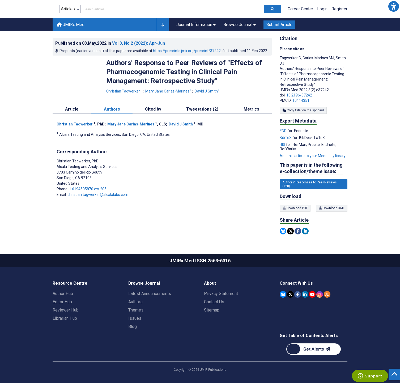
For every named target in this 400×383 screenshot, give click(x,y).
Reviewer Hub (66, 310)
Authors (135, 301)
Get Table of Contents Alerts (309, 335)
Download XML (331, 208)
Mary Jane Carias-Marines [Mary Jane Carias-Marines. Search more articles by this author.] (168, 91)
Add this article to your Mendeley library (313, 156)
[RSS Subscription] (327, 294)
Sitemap (211, 310)
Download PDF (295, 208)
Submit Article (279, 24)
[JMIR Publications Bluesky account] (283, 294)
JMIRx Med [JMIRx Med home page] (70, 24)
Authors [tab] (112, 109)
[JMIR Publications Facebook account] (297, 294)
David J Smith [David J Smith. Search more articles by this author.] (207, 91)
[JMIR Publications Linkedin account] (305, 294)
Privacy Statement (221, 293)
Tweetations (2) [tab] (202, 109)
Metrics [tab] (251, 109)
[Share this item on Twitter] (290, 231)
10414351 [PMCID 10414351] (300, 100)
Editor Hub (62, 301)
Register (339, 8)
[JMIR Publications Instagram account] (319, 294)
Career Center (300, 8)
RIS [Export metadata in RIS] (283, 144)
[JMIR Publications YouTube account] (312, 294)
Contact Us (214, 301)
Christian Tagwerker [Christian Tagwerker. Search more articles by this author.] (124, 91)
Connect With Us (296, 283)
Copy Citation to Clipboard (303, 110)
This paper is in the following (311, 168)
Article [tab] (72, 109)
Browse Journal (144, 283)
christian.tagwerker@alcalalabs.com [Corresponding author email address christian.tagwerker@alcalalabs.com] (97, 194)
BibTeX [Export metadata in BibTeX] (286, 138)
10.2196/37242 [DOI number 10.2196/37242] (299, 95)
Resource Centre (70, 283)
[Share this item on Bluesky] (283, 231)
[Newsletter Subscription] (313, 349)
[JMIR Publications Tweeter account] (290, 294)
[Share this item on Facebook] (298, 231)
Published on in (110, 43)
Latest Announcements (149, 293)
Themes (135, 310)
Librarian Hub (65, 318)
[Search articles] (272, 9)
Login (322, 8)
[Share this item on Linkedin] (305, 231)
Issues (134, 318)
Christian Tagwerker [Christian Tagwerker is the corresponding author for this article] (78, 161)
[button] (393, 6)
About (210, 283)
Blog (132, 326)
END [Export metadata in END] (283, 131)
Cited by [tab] (153, 109)
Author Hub (63, 293)
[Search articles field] (172, 9)
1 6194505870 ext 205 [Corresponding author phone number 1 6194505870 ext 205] (88, 189)
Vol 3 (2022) (138, 43)
